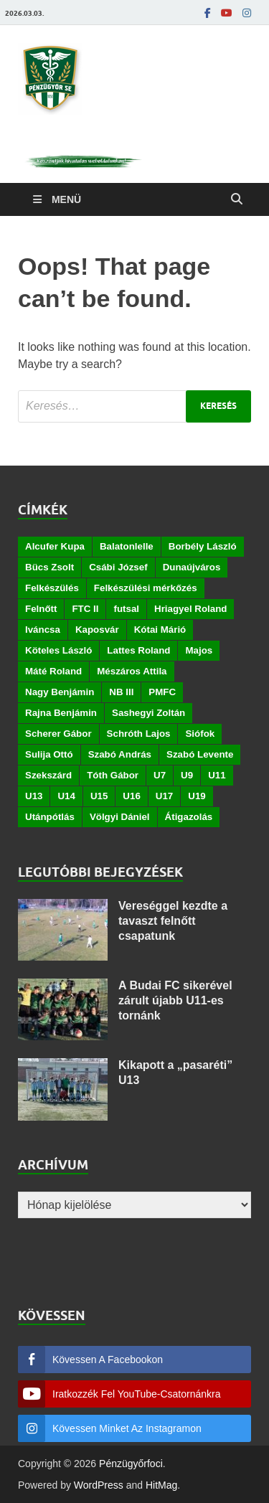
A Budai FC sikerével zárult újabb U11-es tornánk (175, 1000)
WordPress (98, 1485)
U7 (160, 775)
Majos (198, 650)
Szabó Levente (199, 754)
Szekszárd (48, 775)
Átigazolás (189, 816)
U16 (131, 796)
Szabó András (119, 754)
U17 (164, 796)
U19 (196, 796)
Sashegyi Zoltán (148, 712)
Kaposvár (97, 629)
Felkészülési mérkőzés (145, 588)
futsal (126, 608)
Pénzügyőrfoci (131, 1463)
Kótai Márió (160, 629)
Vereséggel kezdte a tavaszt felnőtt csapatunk (172, 921)
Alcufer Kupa (55, 546)
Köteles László (58, 650)
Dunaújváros (192, 567)
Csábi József (118, 567)
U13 (33, 796)
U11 (216, 775)
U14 (66, 796)
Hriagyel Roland (190, 608)
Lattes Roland (138, 650)
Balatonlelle (127, 546)
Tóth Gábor (112, 775)
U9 (187, 775)
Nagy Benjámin (59, 692)
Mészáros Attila (131, 671)
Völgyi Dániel (120, 816)
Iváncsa (42, 629)
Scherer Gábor (58, 733)
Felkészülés (52, 588)
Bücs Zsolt (49, 567)
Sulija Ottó (49, 754)
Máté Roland (53, 671)
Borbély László (203, 546)
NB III (121, 692)
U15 (99, 796)
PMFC (162, 692)
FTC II (85, 608)
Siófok (199, 733)
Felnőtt (41, 608)
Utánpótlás (50, 816)
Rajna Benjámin (61, 712)
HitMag (161, 1485)
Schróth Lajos (139, 733)
